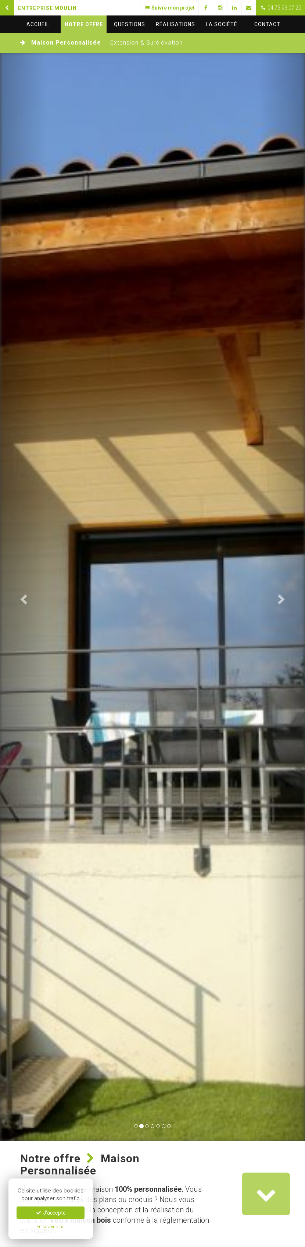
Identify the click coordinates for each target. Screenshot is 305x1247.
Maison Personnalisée (66, 42)
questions (129, 24)
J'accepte (50, 1213)
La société (221, 24)
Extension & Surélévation (146, 42)
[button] (23, 597)
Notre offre (84, 24)
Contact (267, 24)
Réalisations (175, 24)
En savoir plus (50, 1226)
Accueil (37, 24)
